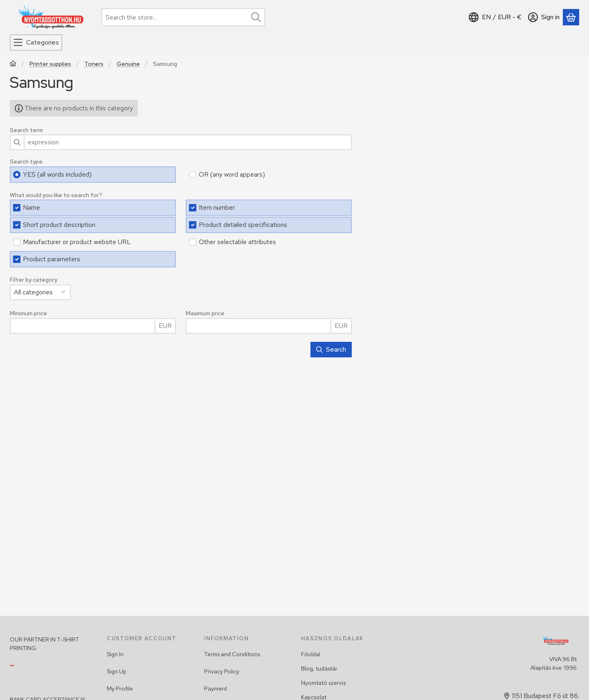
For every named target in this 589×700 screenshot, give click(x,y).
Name (31, 207)
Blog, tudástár (319, 668)
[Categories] (36, 42)
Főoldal (310, 654)
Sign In (115, 654)
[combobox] (183, 17)
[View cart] (571, 17)
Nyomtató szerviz (323, 683)
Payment (215, 688)
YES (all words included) (57, 174)
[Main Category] (13, 64)
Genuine (128, 64)
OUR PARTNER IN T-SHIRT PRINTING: (44, 644)
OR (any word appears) (232, 174)
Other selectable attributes (237, 242)
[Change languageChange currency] (495, 17)
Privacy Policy (221, 671)
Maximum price (205, 313)
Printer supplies (50, 64)
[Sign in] (544, 17)
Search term (26, 130)
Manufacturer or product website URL (77, 242)
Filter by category (33, 279)
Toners (93, 64)
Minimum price (28, 313)
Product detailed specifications (243, 224)
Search (331, 349)
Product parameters (51, 259)
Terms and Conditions (232, 654)
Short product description (59, 224)
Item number (217, 207)
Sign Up (116, 671)
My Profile (120, 688)
